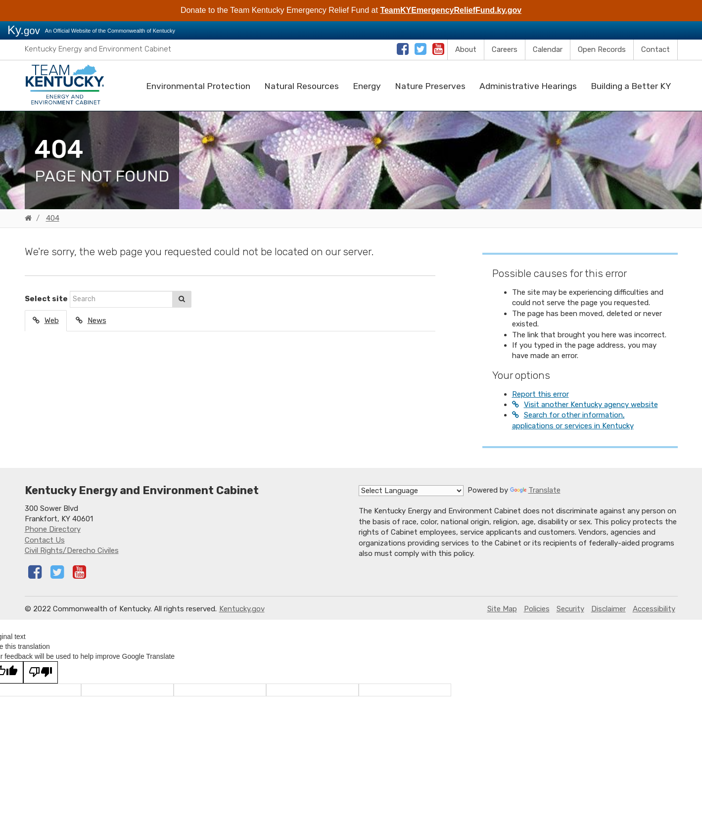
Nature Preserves (430, 86)
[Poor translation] (40, 672)
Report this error (540, 394)
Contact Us (45, 540)
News (97, 320)
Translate (535, 490)
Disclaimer (608, 608)
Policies (537, 608)
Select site (46, 298)
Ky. (23, 30)
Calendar (547, 49)
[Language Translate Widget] (411, 490)
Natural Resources (301, 86)
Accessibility (654, 608)
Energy (367, 86)
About (465, 49)
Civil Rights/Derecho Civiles (72, 550)
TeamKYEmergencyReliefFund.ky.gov (450, 10)
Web (52, 320)
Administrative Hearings (528, 86)
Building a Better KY (631, 86)
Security (570, 608)
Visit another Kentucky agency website (591, 404)
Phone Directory (53, 529)
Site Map (502, 608)
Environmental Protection (198, 86)
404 (52, 218)
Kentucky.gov (242, 608)
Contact (655, 49)
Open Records (602, 49)
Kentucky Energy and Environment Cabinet (98, 49)
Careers (504, 49)
